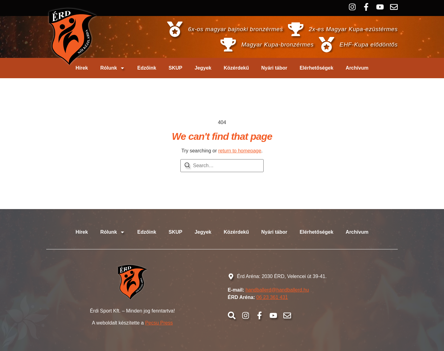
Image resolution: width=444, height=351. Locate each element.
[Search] (187, 166)
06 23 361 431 (272, 297)
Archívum (357, 68)
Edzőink (146, 68)
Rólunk (112, 68)
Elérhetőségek (316, 68)
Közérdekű (236, 68)
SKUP (175, 68)
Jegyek (203, 68)
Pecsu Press (159, 322)
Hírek (82, 68)
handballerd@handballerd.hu (277, 289)
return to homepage (239, 150)
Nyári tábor (274, 68)
